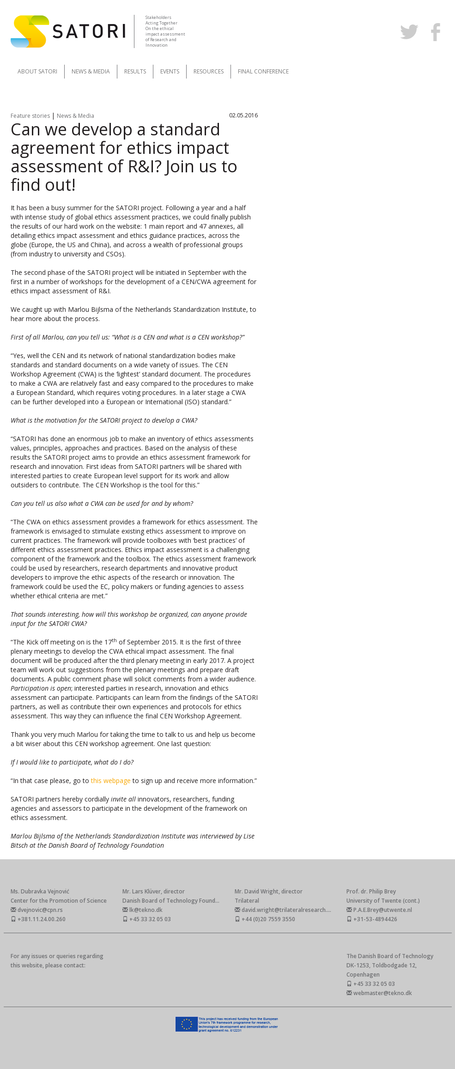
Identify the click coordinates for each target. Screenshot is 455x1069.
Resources (209, 71)
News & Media (91, 71)
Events (169, 71)
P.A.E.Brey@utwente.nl (379, 910)
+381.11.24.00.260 (38, 919)
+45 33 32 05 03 (146, 919)
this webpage (112, 780)
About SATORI (37, 71)
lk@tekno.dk (142, 910)
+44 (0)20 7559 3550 (265, 919)
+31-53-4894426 (371, 919)
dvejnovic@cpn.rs (37, 910)
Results (135, 71)
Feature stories (31, 116)
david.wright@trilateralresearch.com (287, 910)
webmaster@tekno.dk (379, 993)
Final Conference (263, 71)
